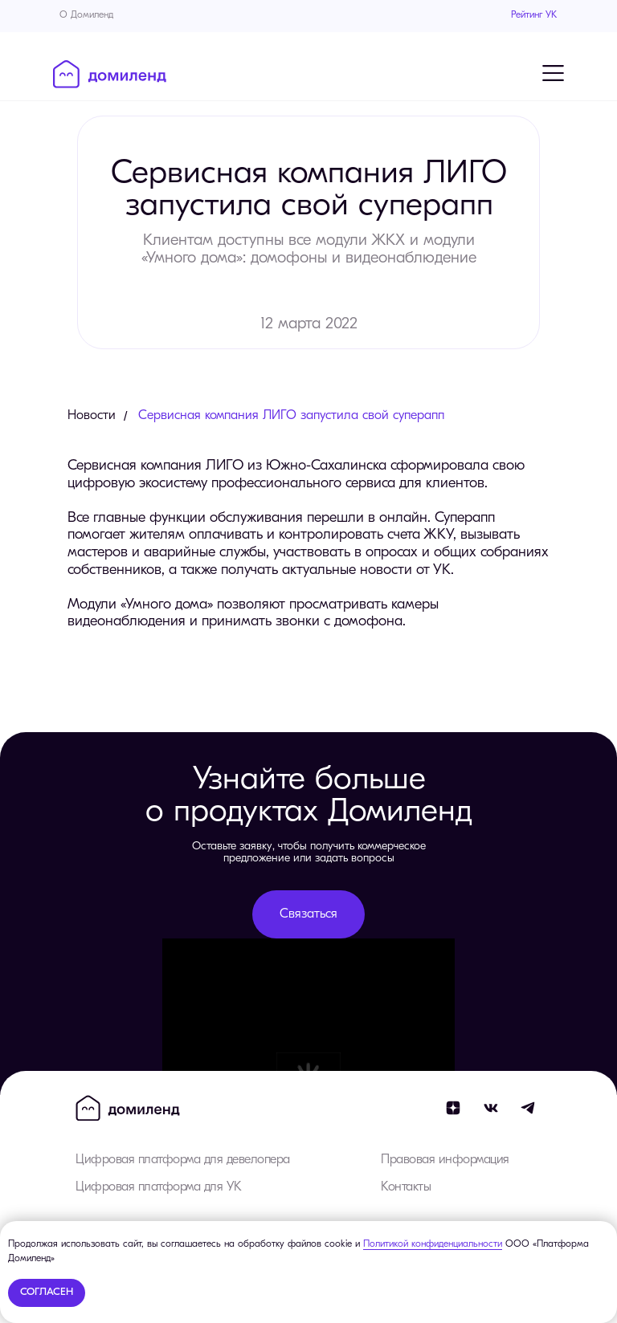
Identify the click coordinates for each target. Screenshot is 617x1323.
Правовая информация (445, 1160)
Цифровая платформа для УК (159, 1187)
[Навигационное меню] (552, 73)
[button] (308, 914)
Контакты (406, 1187)
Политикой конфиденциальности (432, 1244)
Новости (91, 415)
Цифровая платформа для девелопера (183, 1160)
